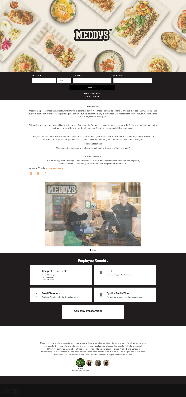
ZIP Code (36, 76)
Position (118, 76)
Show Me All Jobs (92, 93)
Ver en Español (92, 96)
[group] (93, 214)
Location (78, 76)
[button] (90, 250)
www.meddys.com (54, 168)
